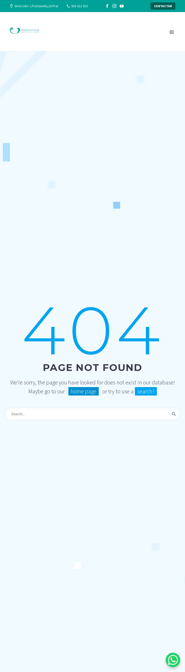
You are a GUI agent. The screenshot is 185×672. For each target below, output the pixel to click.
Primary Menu (172, 32)
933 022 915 (79, 6)
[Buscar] (92, 414)
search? (145, 391)
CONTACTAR (163, 6)
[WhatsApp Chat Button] (173, 660)
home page (83, 391)
